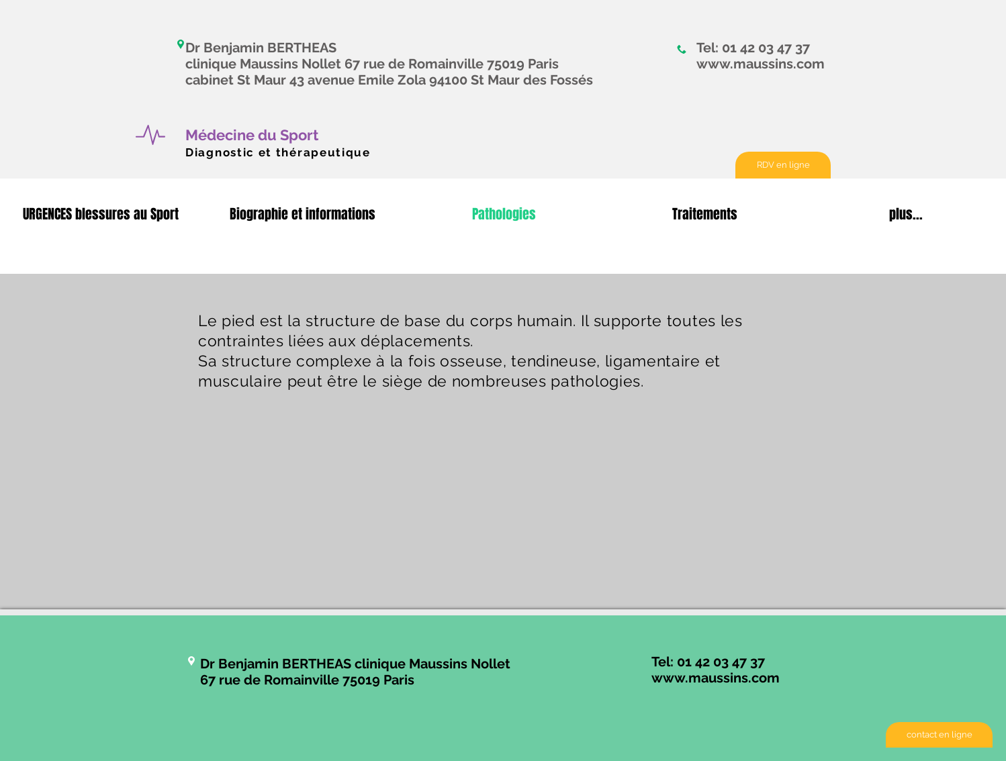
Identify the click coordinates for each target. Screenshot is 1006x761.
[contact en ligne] (939, 735)
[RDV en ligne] (783, 165)
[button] (100, 214)
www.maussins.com (760, 64)
